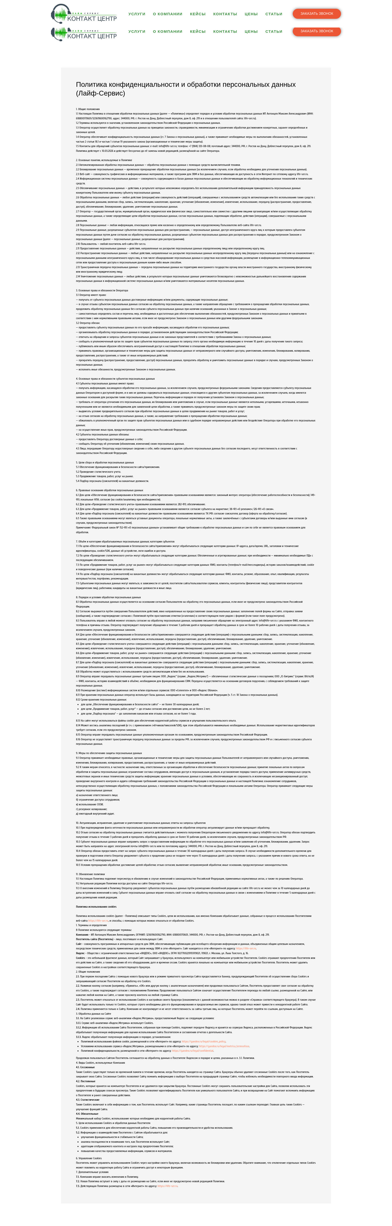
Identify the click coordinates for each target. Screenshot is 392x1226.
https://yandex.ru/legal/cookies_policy (204, 1041)
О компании (167, 31)
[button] (317, 31)
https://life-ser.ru (98, 920)
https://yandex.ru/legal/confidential (192, 1050)
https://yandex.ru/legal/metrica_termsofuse (224, 1046)
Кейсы (198, 31)
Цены (251, 31)
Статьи (274, 31)
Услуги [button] (137, 31)
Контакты (225, 31)
